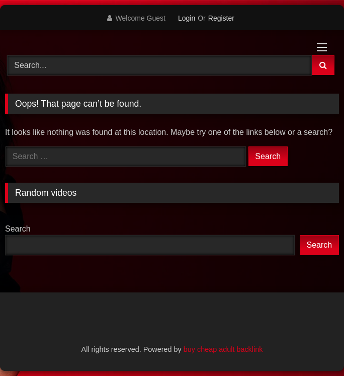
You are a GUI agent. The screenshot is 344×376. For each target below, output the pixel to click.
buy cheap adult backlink (223, 349)
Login (186, 18)
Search (18, 228)
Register (221, 18)
